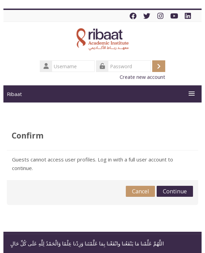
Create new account (142, 77)
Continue (175, 191)
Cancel (140, 191)
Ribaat (14, 94)
